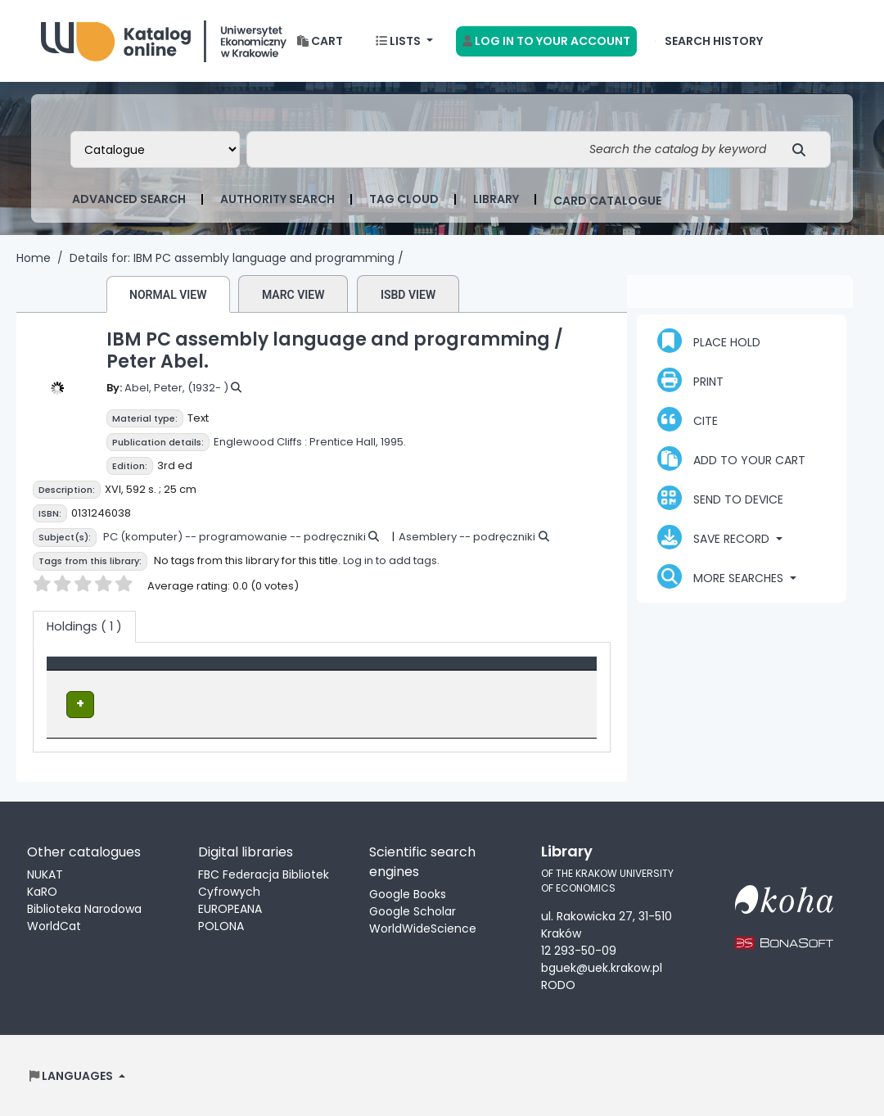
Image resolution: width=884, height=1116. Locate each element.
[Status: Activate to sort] (543, 672)
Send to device (720, 498)
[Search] (803, 149)
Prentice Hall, (343, 442)
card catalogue (607, 200)
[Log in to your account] (546, 41)
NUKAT (45, 873)
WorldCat (54, 924)
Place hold (708, 340)
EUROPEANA (230, 907)
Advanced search (129, 199)
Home (33, 258)
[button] (320, 41)
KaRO (42, 890)
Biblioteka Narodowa (84, 907)
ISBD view (408, 294)
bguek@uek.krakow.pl (601, 967)
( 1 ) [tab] (84, 626)
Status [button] (518, 671)
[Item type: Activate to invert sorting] (139, 672)
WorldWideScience (422, 927)
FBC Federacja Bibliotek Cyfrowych (263, 881)
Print (690, 380)
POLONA (221, 924)
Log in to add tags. (391, 560)
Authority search (277, 199)
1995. (393, 442)
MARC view (293, 294)
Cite (687, 419)
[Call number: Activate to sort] (418, 672)
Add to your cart (731, 458)
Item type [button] (84, 671)
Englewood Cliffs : (260, 442)
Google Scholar (412, 909)
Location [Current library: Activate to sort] (266, 671)
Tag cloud (404, 199)
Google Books (407, 892)
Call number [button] (392, 671)
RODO (558, 984)
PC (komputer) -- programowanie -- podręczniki (234, 536)
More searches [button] (722, 576)
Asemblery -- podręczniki (467, 536)
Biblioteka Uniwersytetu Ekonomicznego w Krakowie (163, 37)
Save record (715, 537)
